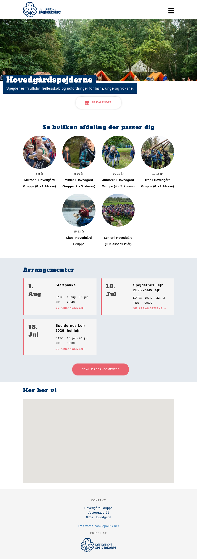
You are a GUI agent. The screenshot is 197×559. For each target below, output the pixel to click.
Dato (60, 297)
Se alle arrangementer (101, 369)
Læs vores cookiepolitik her (98, 526)
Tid (58, 302)
